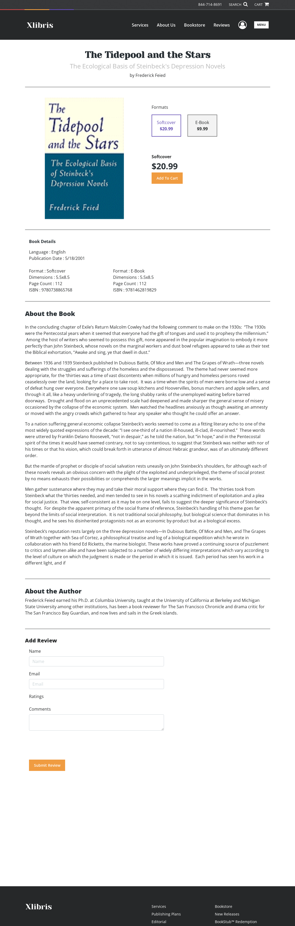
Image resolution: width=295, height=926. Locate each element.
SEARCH (238, 4)
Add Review (41, 640)
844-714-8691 (210, 4)
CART (261, 4)
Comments (40, 709)
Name (35, 651)
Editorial (159, 921)
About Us (166, 25)
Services (140, 25)
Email (34, 674)
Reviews (222, 25)
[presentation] (69, 745)
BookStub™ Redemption (236, 921)
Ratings (36, 696)
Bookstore (194, 25)
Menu (261, 25)
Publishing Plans (166, 914)
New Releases (227, 914)
